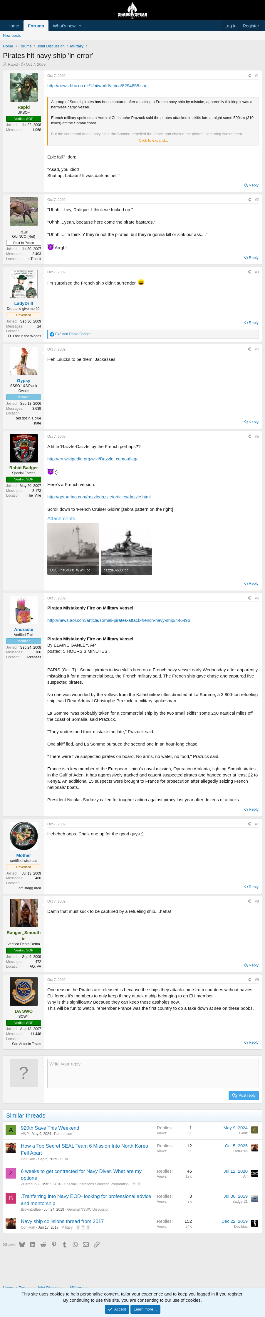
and (73, 334)
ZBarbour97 (30, 1184)
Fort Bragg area (28, 888)
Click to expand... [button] (153, 140)
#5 (257, 436)
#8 (257, 901)
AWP (25, 1134)
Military (67, 1227)
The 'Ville (34, 495)
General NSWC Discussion (88, 1209)
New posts (12, 35)
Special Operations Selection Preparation (96, 1184)
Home (13, 25)
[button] (80, 25)
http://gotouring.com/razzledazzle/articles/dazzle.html (99, 496)
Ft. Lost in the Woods (24, 336)
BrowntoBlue (31, 1209)
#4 (257, 349)
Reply (254, 185)
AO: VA (35, 966)
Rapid (13, 64)
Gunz (243, 1133)
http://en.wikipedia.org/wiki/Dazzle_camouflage (93, 458)
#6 (257, 598)
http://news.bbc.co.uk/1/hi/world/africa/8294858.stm (97, 85)
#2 (257, 200)
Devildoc (241, 1227)
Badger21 (240, 1201)
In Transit (34, 259)
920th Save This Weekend (50, 1128)
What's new (64, 25)
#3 (257, 272)
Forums (36, 25)
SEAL (64, 1159)
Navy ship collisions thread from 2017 (62, 1221)
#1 (257, 76)
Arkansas (33, 657)
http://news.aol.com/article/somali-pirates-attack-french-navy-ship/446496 (118, 620)
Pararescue (63, 1134)
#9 (257, 980)
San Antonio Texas (26, 1044)
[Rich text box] (153, 1073)
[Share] (249, 75)
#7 (257, 824)
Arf (245, 1176)
